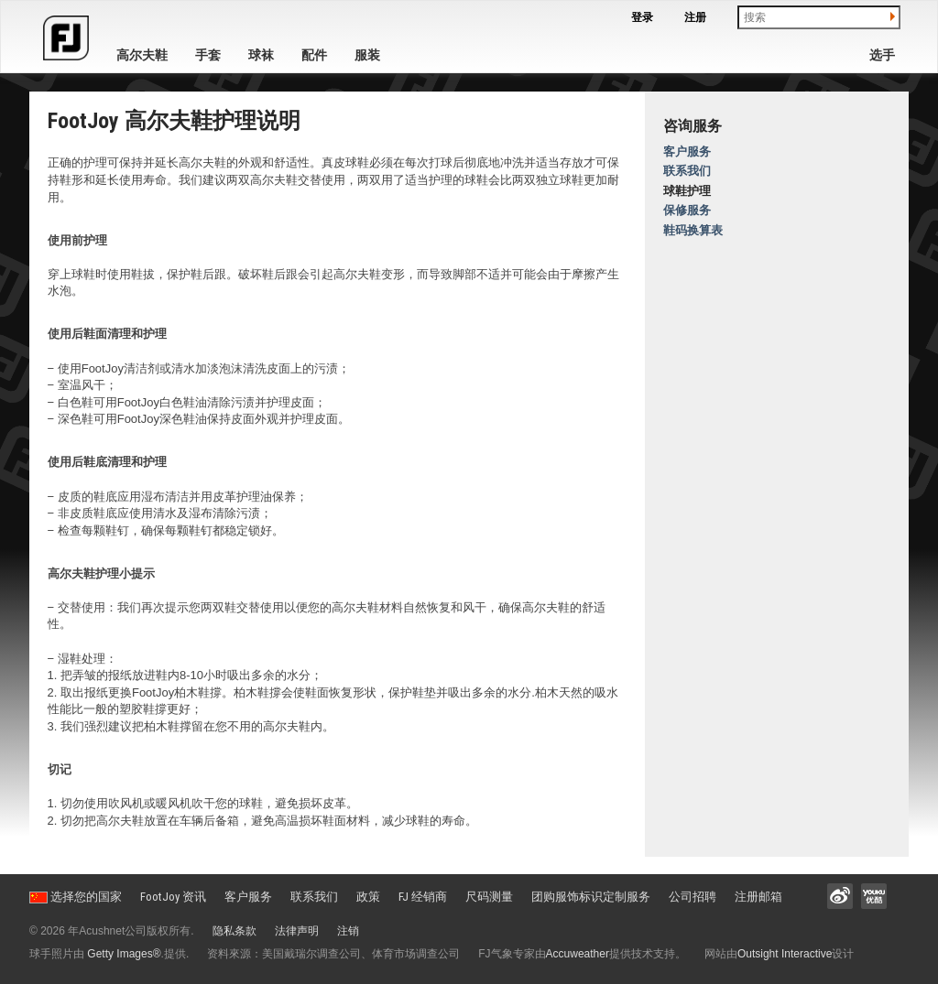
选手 (882, 55)
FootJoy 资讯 (173, 896)
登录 (642, 17)
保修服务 (687, 210)
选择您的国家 (75, 896)
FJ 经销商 (422, 896)
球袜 (261, 55)
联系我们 (687, 171)
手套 (208, 55)
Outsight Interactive (784, 953)
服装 (367, 55)
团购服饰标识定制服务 (590, 896)
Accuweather (577, 953)
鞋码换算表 (693, 230)
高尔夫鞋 (142, 55)
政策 (368, 896)
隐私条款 (234, 931)
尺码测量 (489, 896)
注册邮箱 (758, 896)
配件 (314, 55)
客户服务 (687, 151)
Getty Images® (123, 953)
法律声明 (297, 931)
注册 (695, 17)
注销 (348, 931)
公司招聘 (692, 896)
